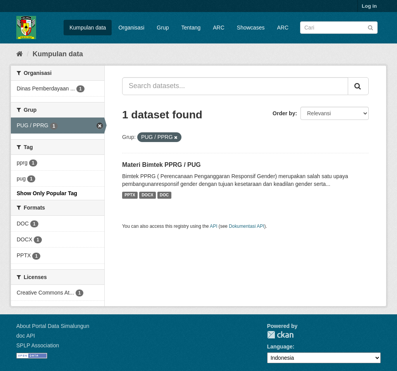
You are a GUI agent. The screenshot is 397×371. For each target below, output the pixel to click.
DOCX (147, 195)
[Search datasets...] (235, 86)
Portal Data (280, 335)
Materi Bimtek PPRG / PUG (161, 164)
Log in (369, 6)
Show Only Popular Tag (47, 193)
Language (280, 346)
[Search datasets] (339, 27)
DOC (164, 195)
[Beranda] (19, 54)
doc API (25, 336)
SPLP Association (37, 345)
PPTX (129, 195)
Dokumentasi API (246, 226)
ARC (218, 27)
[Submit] (370, 27)
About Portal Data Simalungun (52, 326)
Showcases (251, 27)
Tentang (190, 27)
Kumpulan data (87, 27)
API (213, 226)
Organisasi (131, 27)
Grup (163, 27)
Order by (284, 113)
